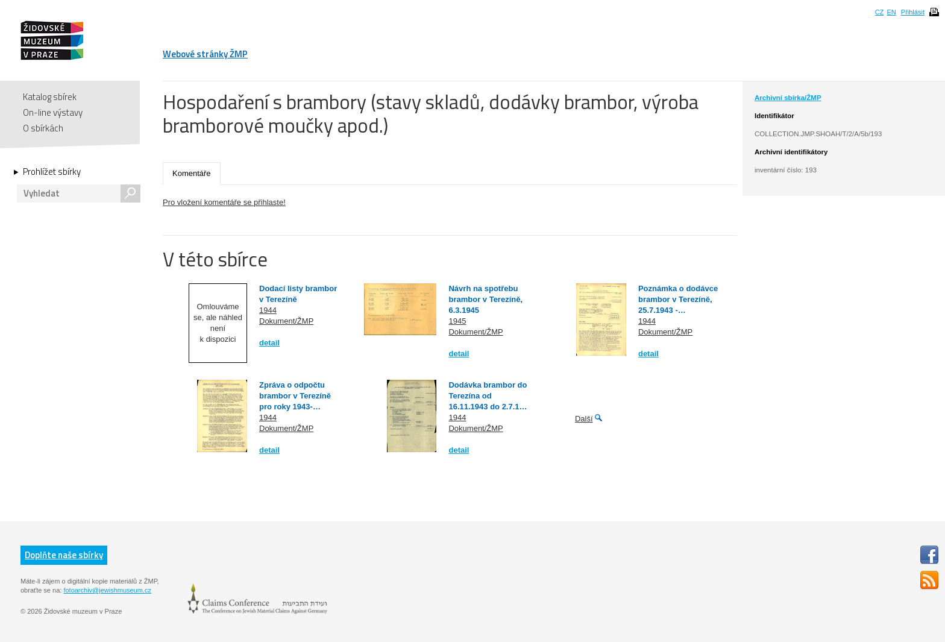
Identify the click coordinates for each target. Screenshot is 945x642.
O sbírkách (43, 128)
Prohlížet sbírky (52, 171)
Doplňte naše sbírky (64, 555)
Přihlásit (913, 12)
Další (584, 418)
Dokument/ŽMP (286, 321)
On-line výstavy (53, 112)
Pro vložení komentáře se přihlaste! (224, 202)
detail (269, 342)
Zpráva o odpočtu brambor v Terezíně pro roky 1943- (295, 395)
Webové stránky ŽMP (205, 54)
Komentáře (191, 173)
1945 (457, 321)
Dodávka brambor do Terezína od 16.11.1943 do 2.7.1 (487, 395)
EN (891, 12)
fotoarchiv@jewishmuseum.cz (107, 590)
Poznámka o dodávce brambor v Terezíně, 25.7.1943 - (678, 299)
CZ (879, 12)
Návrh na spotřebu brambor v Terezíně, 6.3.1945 (485, 299)
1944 (268, 310)
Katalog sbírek (50, 97)
